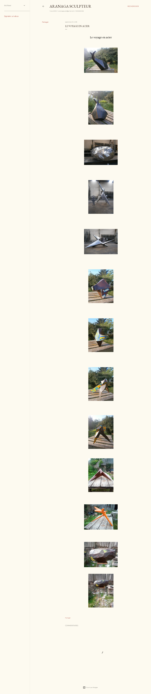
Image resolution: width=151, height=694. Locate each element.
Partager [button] (45, 22)
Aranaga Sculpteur (70, 6)
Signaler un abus (11, 16)
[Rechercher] (133, 6)
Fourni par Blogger (90, 687)
